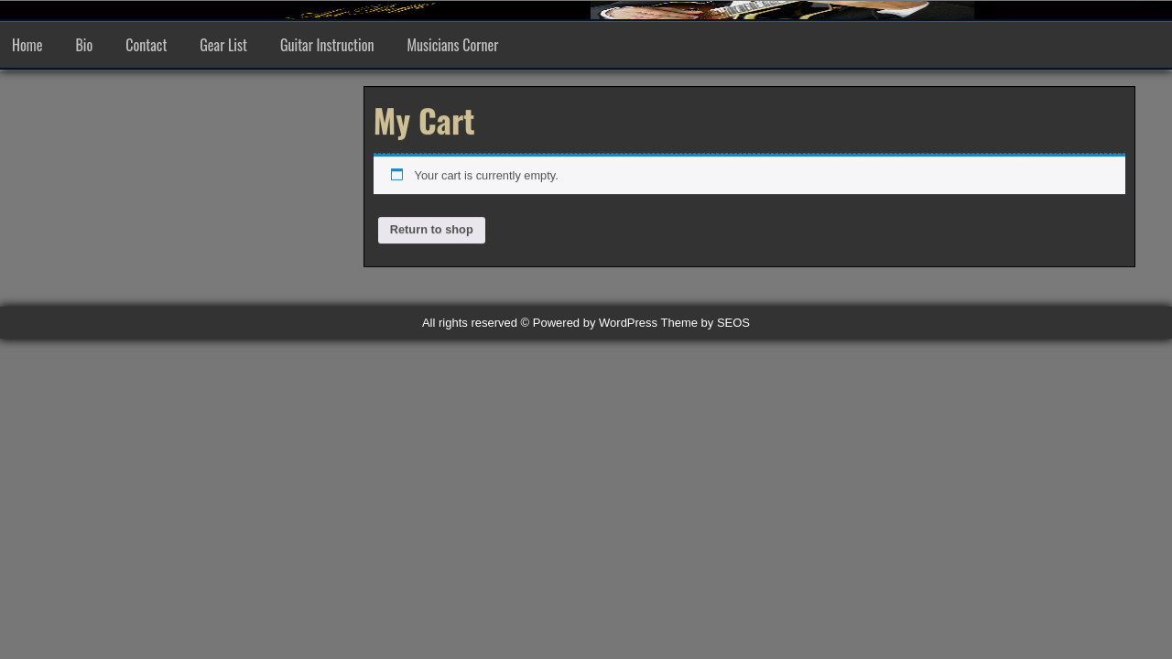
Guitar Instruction (327, 45)
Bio (83, 45)
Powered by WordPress (595, 323)
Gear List (223, 45)
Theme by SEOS (706, 323)
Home (27, 45)
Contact (146, 45)
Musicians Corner (453, 45)
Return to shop (431, 229)
